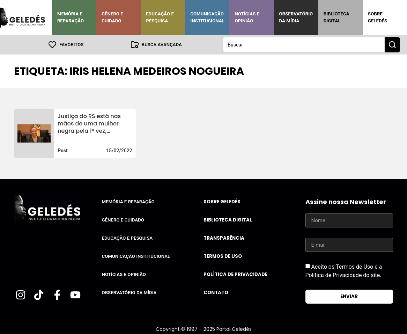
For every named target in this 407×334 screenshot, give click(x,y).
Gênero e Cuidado (112, 17)
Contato (216, 292)
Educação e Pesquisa (160, 17)
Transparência (224, 238)
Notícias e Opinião (247, 17)
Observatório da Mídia (296, 17)
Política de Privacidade (235, 274)
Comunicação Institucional (207, 17)
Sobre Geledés (377, 17)
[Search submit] (392, 44)
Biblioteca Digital (336, 17)
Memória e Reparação (70, 17)
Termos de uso (223, 256)
